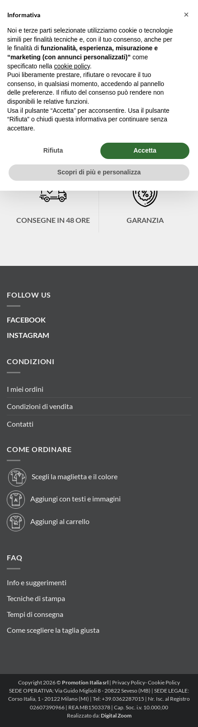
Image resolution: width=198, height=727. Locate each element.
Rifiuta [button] (53, 150)
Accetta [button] (144, 150)
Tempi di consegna (35, 614)
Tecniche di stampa (36, 598)
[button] (186, 14)
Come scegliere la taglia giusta (53, 630)
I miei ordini (25, 389)
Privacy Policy (128, 682)
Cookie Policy (164, 682)
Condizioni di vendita (40, 406)
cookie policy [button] (72, 66)
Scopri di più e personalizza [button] (99, 172)
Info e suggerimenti (36, 582)
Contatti (20, 423)
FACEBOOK (26, 319)
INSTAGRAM (28, 335)
